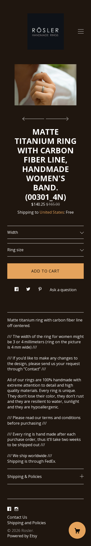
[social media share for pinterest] (40, 287)
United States (52, 212)
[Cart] (77, 530)
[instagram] (16, 509)
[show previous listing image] (34, 117)
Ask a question (63, 289)
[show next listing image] (56, 117)
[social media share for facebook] (16, 287)
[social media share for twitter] (28, 287)
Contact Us (17, 517)
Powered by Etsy (22, 535)
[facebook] (9, 509)
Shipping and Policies (26, 522)
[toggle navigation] (81, 31)
